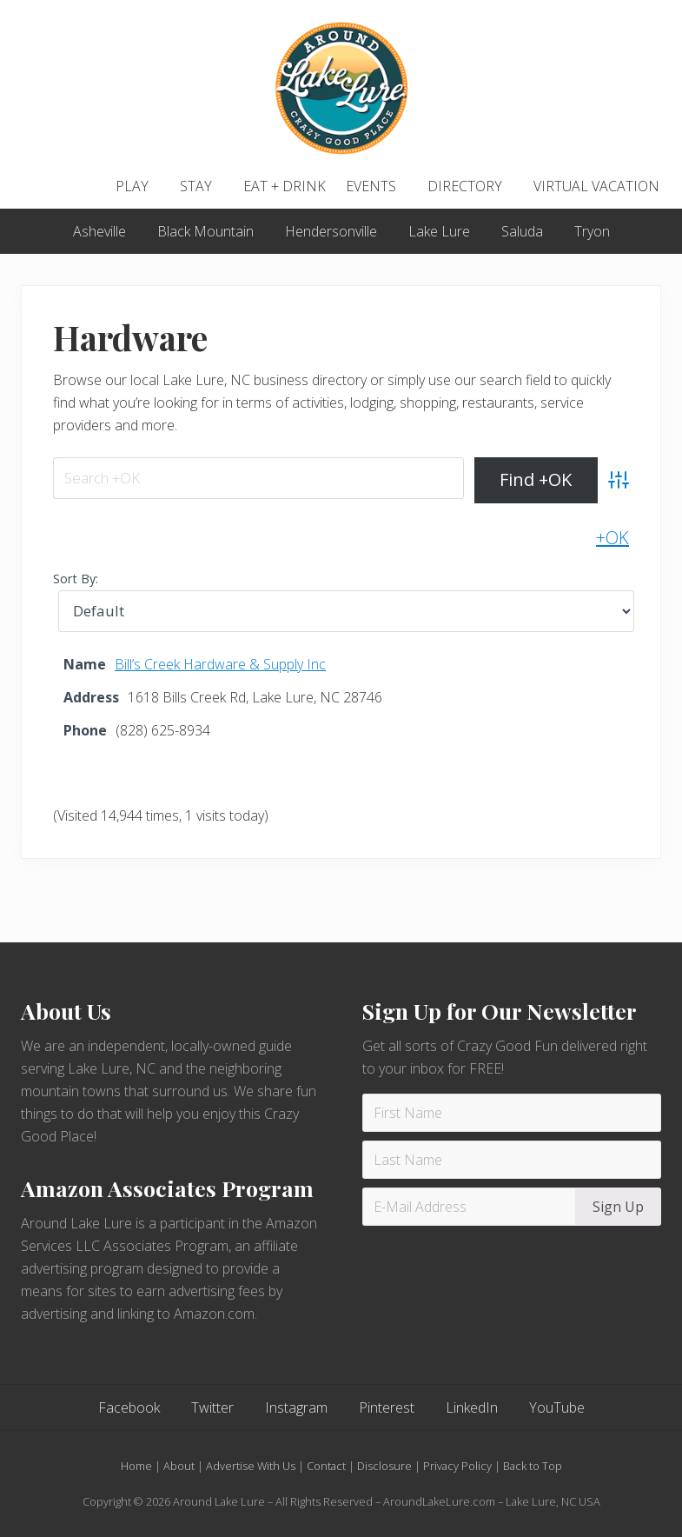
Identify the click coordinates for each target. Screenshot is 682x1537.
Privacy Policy (457, 1466)
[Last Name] (512, 1160)
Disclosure (384, 1466)
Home (136, 1466)
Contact (326, 1466)
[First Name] (512, 1113)
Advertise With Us (250, 1466)
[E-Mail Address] (471, 1207)
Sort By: (75, 578)
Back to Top (532, 1466)
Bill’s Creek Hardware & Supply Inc (220, 664)
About (179, 1466)
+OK (612, 537)
